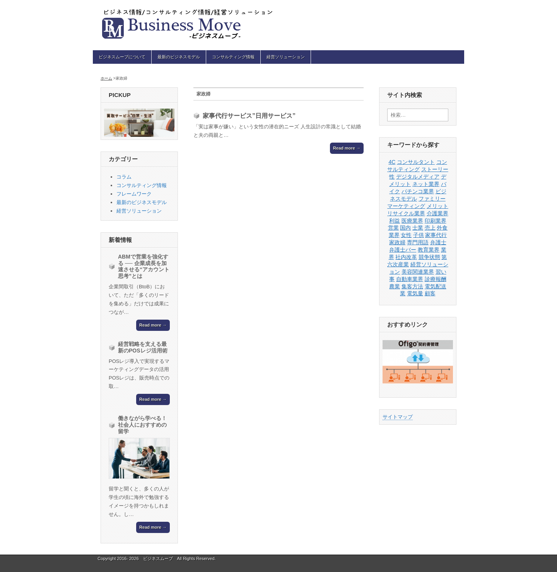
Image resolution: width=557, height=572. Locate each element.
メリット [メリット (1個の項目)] (437, 206)
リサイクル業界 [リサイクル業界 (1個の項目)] (406, 213)
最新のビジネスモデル (178, 56)
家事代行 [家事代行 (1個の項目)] (436, 235)
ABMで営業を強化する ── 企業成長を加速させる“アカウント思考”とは (143, 266)
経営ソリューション (286, 56)
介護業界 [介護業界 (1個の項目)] (437, 213)
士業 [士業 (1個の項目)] (417, 228)
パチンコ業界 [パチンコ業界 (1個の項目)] (418, 191)
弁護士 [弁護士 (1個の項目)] (438, 242)
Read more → (347, 148)
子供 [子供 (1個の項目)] (418, 235)
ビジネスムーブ (158, 558)
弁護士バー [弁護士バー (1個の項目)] (402, 250)
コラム (124, 177)
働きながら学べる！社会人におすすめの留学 (142, 424)
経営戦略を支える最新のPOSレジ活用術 (142, 347)
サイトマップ (398, 417)
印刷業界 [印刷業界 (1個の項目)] (435, 221)
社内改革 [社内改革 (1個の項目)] (406, 257)
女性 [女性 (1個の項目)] (406, 235)
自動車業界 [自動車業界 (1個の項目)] (409, 279)
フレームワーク (134, 194)
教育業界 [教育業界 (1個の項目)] (428, 250)
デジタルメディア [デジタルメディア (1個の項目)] (417, 177)
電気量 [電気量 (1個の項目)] (415, 293)
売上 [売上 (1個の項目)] (430, 228)
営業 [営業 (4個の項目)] (393, 228)
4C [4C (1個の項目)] (391, 162)
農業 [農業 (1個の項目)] (394, 286)
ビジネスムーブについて (122, 56)
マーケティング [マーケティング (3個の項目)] (406, 206)
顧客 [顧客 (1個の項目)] (430, 293)
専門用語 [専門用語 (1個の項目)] (418, 242)
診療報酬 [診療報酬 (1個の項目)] (435, 279)
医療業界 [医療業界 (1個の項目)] (412, 221)
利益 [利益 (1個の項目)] (394, 221)
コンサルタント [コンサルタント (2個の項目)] (416, 162)
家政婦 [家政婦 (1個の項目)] (397, 242)
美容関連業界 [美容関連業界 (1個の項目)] (418, 272)
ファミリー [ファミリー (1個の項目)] (432, 199)
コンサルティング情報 (233, 56)
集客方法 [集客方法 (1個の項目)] (412, 286)
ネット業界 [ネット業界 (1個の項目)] (425, 184)
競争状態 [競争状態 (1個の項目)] (429, 257)
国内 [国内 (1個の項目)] (405, 228)
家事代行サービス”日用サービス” (249, 115)
